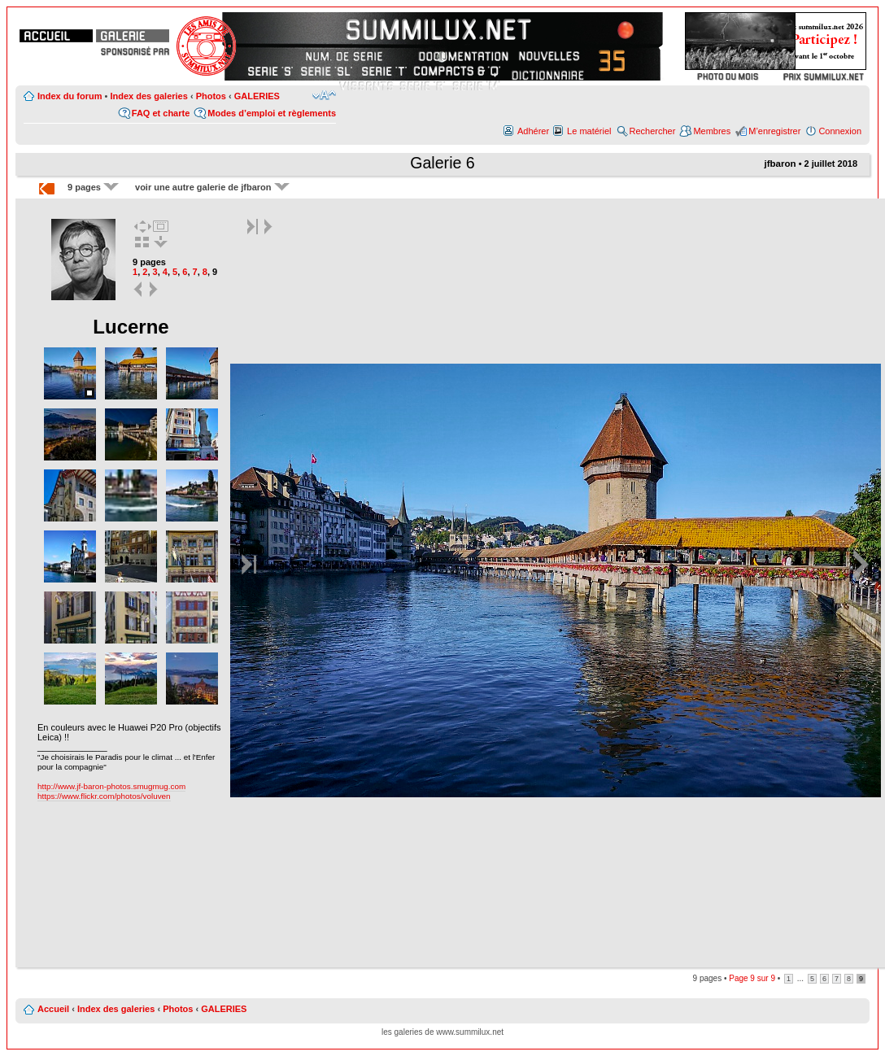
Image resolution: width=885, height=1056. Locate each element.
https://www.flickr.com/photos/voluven (104, 796)
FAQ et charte (161, 113)
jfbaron (780, 163)
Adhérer (533, 131)
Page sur (752, 978)
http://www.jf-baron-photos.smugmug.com (111, 786)
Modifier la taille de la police (324, 95)
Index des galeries (148, 96)
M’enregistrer (774, 131)
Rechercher (653, 131)
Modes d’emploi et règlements (271, 113)
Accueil (53, 1009)
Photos (211, 96)
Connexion (839, 131)
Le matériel (589, 131)
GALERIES (257, 96)
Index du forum (69, 96)
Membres (711, 131)
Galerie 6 (442, 163)
